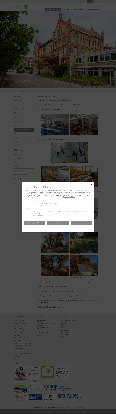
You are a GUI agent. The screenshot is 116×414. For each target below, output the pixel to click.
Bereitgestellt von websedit (86, 228)
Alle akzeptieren (81, 223)
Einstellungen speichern (34, 223)
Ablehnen (58, 223)
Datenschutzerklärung (69, 197)
